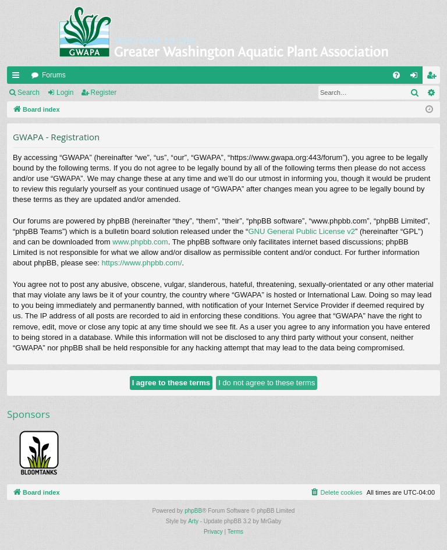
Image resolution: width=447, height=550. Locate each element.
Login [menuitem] (416, 77)
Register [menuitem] (434, 77)
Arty (193, 521)
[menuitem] (396, 75)
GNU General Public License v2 (301, 231)
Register (104, 92)
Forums (54, 75)
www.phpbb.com (140, 241)
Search (28, 92)
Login (64, 92)
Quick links (18, 77)
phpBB (193, 511)
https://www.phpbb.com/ (142, 262)
